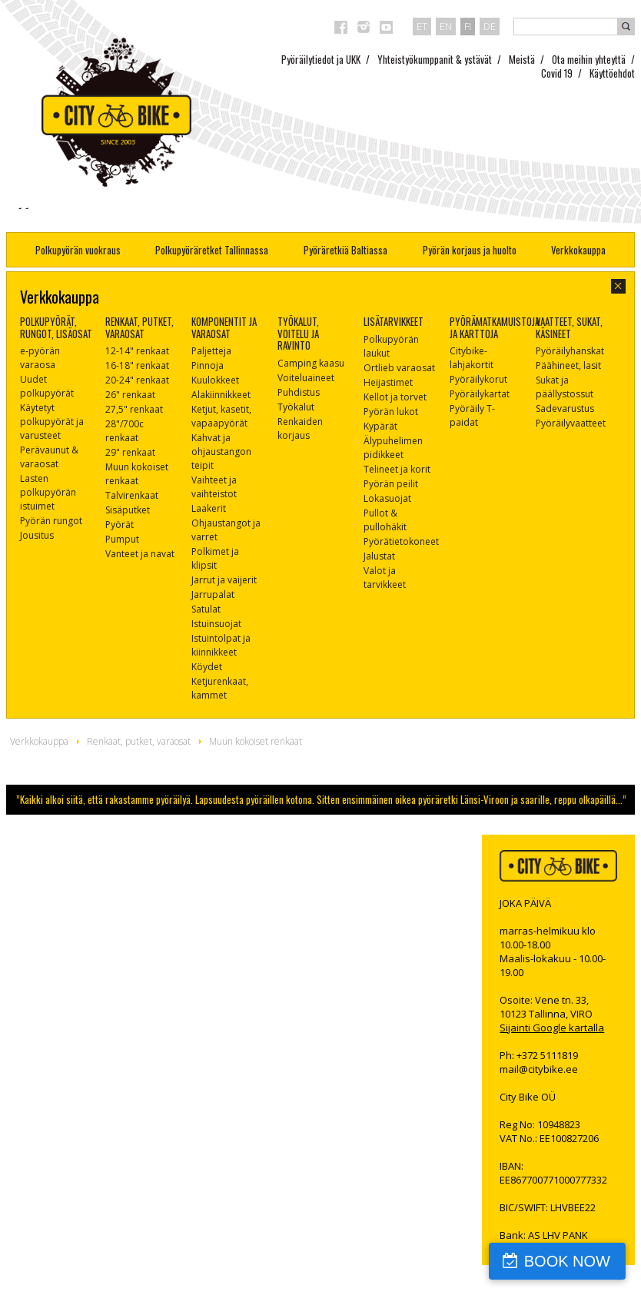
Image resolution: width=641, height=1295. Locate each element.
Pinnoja (207, 365)
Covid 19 (557, 73)
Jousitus (37, 535)
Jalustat (379, 556)
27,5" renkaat (134, 409)
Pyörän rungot (51, 520)
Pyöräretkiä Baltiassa (345, 249)
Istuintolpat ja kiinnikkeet (221, 645)
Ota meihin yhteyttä (589, 59)
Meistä (522, 59)
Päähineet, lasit (568, 365)
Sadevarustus (565, 408)
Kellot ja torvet (395, 396)
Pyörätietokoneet (401, 541)
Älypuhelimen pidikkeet (393, 447)
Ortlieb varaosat (399, 367)
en (446, 26)
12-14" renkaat (137, 350)
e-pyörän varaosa (40, 357)
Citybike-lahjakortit (471, 357)
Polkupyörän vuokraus (78, 249)
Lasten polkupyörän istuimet (48, 492)
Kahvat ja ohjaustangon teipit (221, 451)
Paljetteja (211, 350)
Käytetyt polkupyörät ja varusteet (52, 421)
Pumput (122, 539)
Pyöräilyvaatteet (571, 423)
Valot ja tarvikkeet (385, 577)
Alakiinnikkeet (221, 394)
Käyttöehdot (612, 73)
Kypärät (380, 426)
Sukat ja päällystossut (564, 387)
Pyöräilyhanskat (570, 350)
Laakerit (208, 508)
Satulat (206, 609)
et (422, 26)
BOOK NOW (567, 1261)
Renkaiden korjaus (300, 428)
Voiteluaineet (305, 377)
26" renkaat (130, 394)
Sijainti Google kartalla (552, 1027)
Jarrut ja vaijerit (224, 579)
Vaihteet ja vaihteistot (214, 486)
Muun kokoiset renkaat (136, 473)
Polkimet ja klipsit (215, 558)
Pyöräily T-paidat (472, 415)
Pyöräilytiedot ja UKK (320, 59)
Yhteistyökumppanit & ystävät (434, 59)
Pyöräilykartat (480, 393)
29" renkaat (130, 452)
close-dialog (618, 286)
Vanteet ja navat (139, 553)
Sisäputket (127, 509)
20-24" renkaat (137, 380)
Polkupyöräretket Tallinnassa (211, 249)
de (489, 26)
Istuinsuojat (216, 623)
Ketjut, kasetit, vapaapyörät (221, 416)
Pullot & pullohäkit (385, 519)
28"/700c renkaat (124, 430)
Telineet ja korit (397, 469)
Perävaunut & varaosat (49, 456)
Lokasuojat (387, 498)
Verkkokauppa (578, 249)
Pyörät (119, 524)
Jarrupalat (212, 594)
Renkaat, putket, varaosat (139, 741)
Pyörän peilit (391, 483)
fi (467, 26)
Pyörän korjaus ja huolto (469, 249)
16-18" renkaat (137, 365)
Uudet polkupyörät (47, 386)
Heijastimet (388, 382)
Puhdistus (298, 392)
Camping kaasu (310, 363)
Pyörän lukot (391, 411)
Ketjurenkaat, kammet (219, 688)
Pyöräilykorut (478, 379)
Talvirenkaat (131, 495)
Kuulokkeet (215, 380)
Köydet (206, 666)
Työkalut (295, 406)
